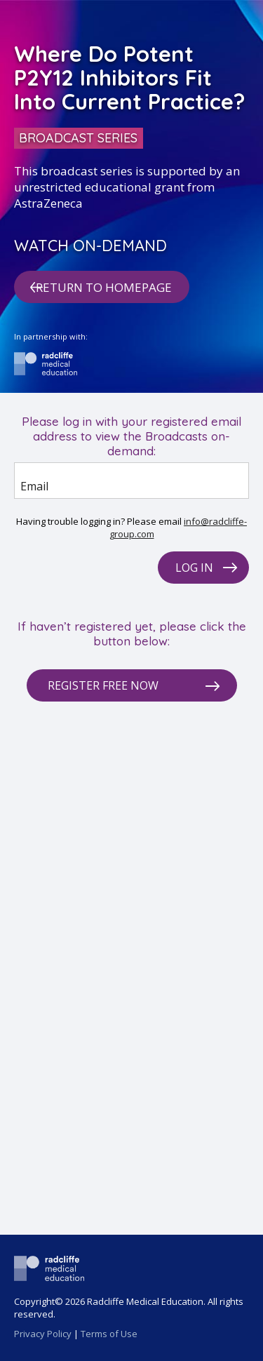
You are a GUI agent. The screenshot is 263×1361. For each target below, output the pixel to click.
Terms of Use (109, 1333)
